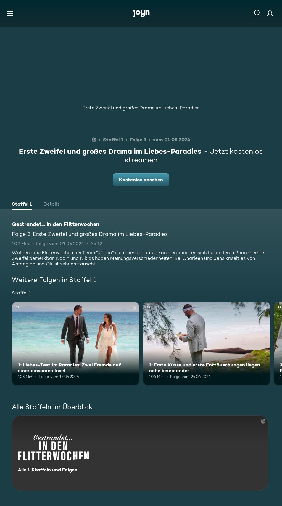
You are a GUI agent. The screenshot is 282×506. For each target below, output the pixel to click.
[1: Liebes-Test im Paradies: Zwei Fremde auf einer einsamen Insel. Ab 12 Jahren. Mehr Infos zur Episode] (75, 343)
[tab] (22, 204)
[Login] (270, 13)
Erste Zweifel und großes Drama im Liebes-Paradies (141, 108)
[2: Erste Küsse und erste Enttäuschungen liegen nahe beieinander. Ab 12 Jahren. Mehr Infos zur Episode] (206, 343)
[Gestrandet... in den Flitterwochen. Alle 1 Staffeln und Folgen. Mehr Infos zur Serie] (140, 453)
